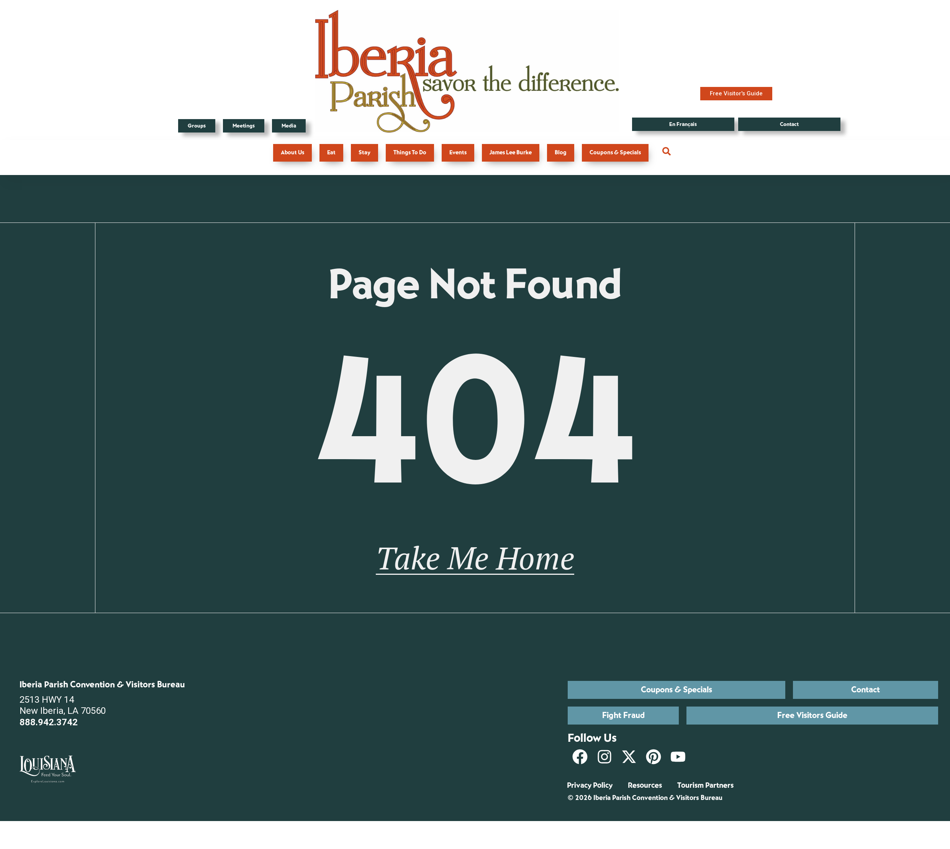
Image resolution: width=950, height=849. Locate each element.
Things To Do (409, 153)
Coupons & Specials (615, 153)
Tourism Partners (705, 801)
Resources (645, 801)
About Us (292, 153)
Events (458, 153)
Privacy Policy (590, 801)
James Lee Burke (511, 153)
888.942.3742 (49, 738)
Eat (331, 153)
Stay (364, 153)
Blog (561, 153)
